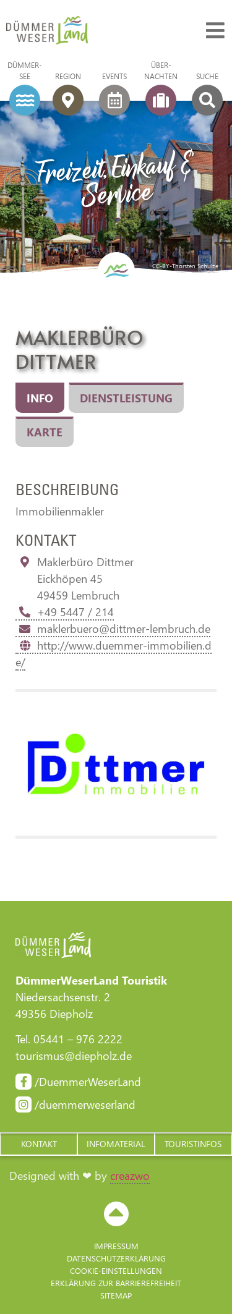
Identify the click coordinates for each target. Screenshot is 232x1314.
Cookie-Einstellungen (116, 1270)
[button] (38, 1144)
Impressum (116, 1245)
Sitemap (116, 1295)
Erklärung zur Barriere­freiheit (116, 1283)
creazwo (130, 1175)
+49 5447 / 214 (64, 611)
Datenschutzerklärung (116, 1258)
